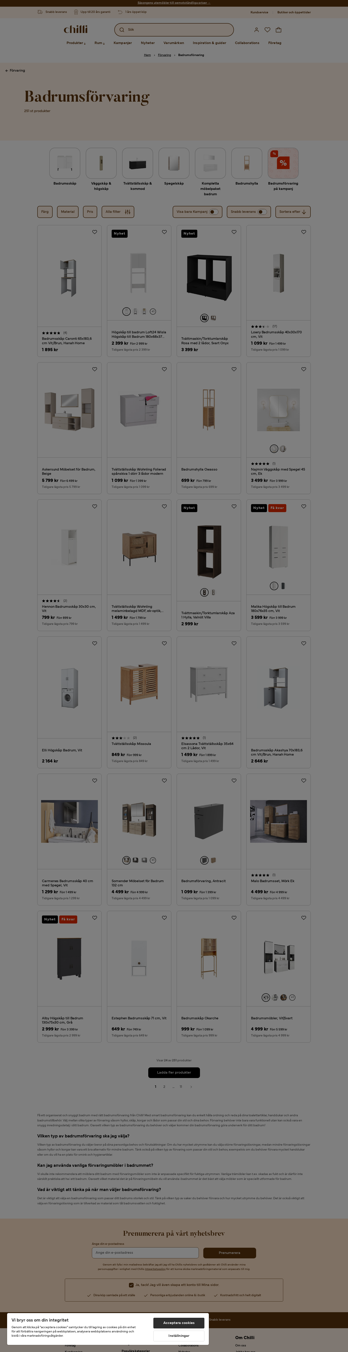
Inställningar (178, 1336)
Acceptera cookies (179, 1323)
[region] (108, 1329)
